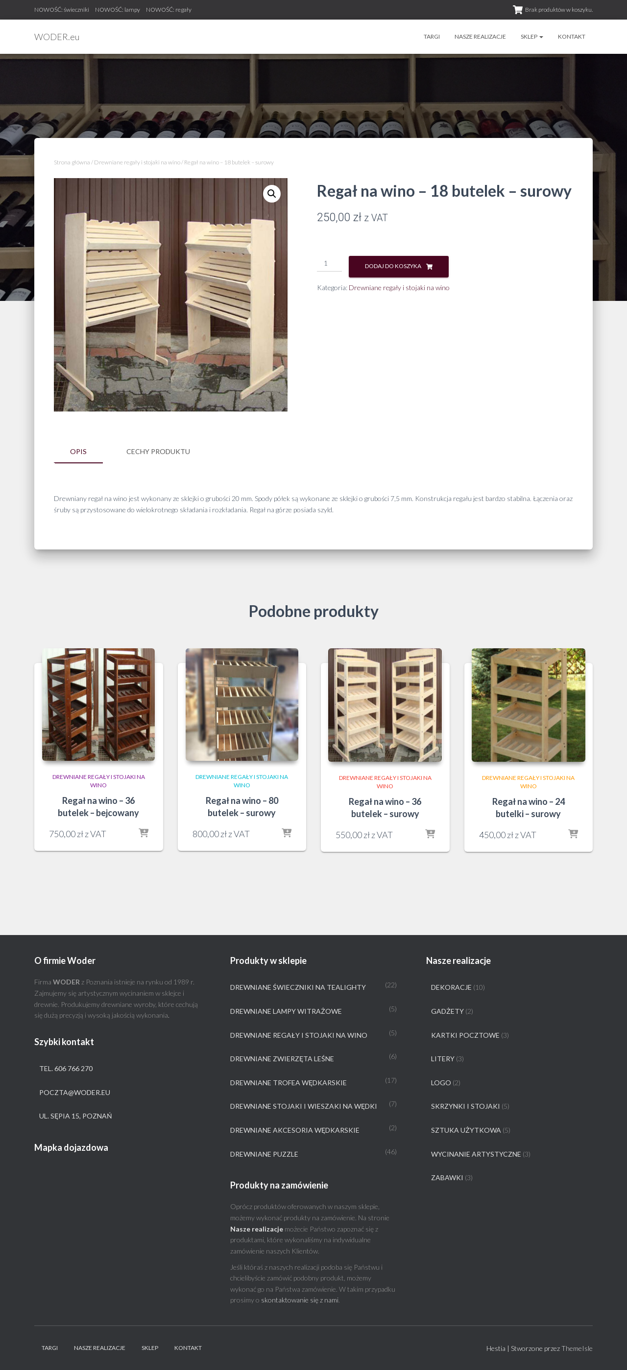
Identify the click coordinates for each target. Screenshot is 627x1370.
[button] (272, 194)
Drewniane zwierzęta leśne (282, 1058)
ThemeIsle (577, 1348)
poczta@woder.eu (74, 1092)
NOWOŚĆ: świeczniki (61, 9)
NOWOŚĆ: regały (169, 9)
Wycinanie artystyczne (476, 1153)
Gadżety (447, 1011)
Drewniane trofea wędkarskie (288, 1082)
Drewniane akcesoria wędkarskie (295, 1130)
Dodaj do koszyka (393, 266)
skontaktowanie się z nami (299, 1300)
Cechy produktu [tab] (158, 451)
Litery (443, 1058)
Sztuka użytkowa (466, 1130)
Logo (441, 1082)
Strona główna (72, 162)
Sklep (532, 36)
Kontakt (571, 36)
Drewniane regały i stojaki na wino (137, 162)
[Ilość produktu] (329, 264)
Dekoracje (451, 987)
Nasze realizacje (480, 36)
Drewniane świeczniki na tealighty (298, 987)
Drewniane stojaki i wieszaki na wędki (303, 1106)
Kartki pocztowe (465, 1034)
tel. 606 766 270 (66, 1068)
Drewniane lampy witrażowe (286, 1011)
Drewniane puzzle (264, 1153)
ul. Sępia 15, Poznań (75, 1116)
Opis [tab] (78, 451)
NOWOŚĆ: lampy (117, 9)
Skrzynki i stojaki (465, 1106)
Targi (432, 36)
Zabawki (447, 1177)
